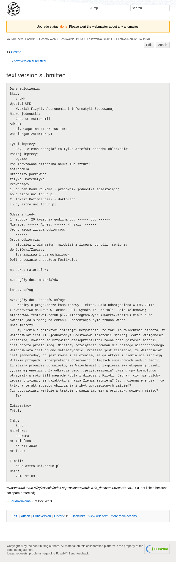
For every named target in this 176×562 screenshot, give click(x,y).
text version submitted (30, 61)
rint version (42, 516)
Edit (149, 45)
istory (59, 516)
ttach (25, 516)
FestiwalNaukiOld (71, 39)
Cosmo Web (47, 39)
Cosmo (16, 52)
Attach (162, 45)
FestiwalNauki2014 (99, 39)
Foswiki (30, 39)
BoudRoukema (20, 501)
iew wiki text (98, 516)
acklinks (78, 516)
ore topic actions (124, 516)
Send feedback (79, 553)
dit (14, 516)
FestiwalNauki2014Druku (133, 39)
